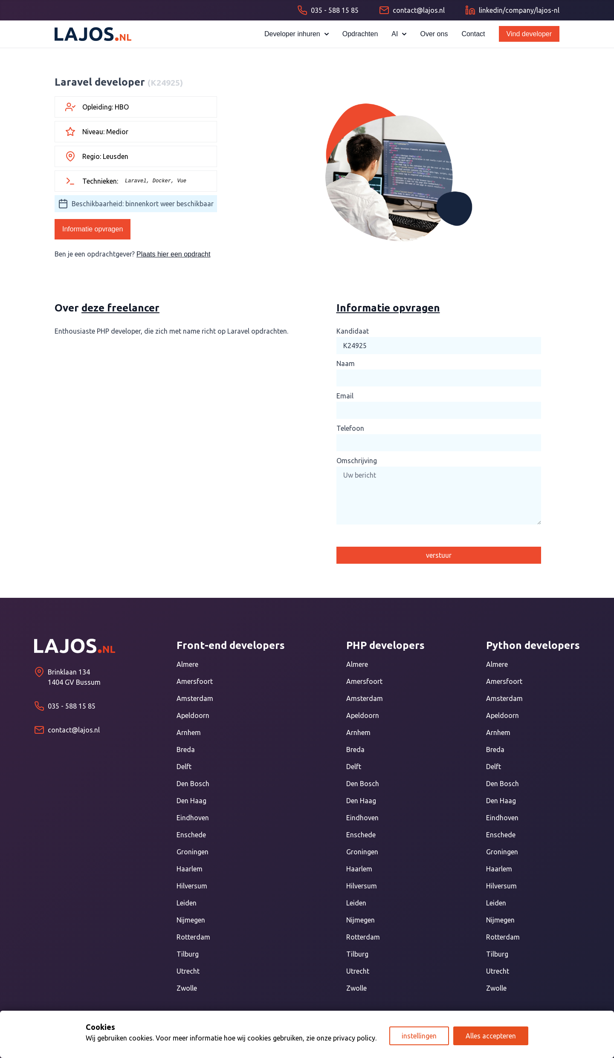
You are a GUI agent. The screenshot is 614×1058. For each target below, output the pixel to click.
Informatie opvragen (92, 229)
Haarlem (190, 869)
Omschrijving (356, 460)
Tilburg (188, 954)
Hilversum (192, 886)
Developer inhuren (296, 33)
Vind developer (529, 33)
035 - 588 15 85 (72, 706)
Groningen (193, 852)
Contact (473, 33)
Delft (184, 766)
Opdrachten (360, 33)
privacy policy (354, 1038)
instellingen (419, 1036)
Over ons (434, 33)
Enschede (191, 835)
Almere (187, 664)
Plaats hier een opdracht (173, 254)
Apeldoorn (193, 715)
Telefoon (350, 428)
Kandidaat (352, 331)
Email (344, 396)
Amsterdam (195, 698)
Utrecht (188, 971)
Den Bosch (193, 783)
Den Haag (191, 800)
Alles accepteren (491, 1036)
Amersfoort (195, 681)
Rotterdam (193, 937)
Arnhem (189, 732)
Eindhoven (193, 818)
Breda (186, 749)
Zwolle (187, 988)
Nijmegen (191, 920)
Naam (345, 363)
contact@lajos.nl (74, 730)
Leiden (187, 903)
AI (398, 33)
